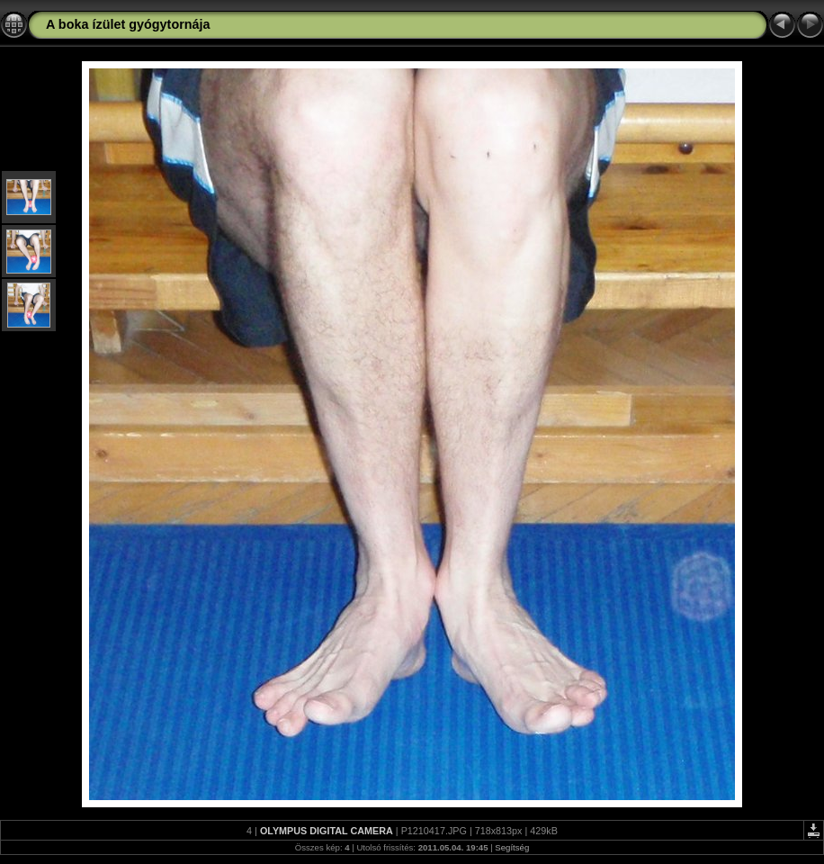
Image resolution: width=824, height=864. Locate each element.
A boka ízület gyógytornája (128, 24)
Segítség (512, 847)
